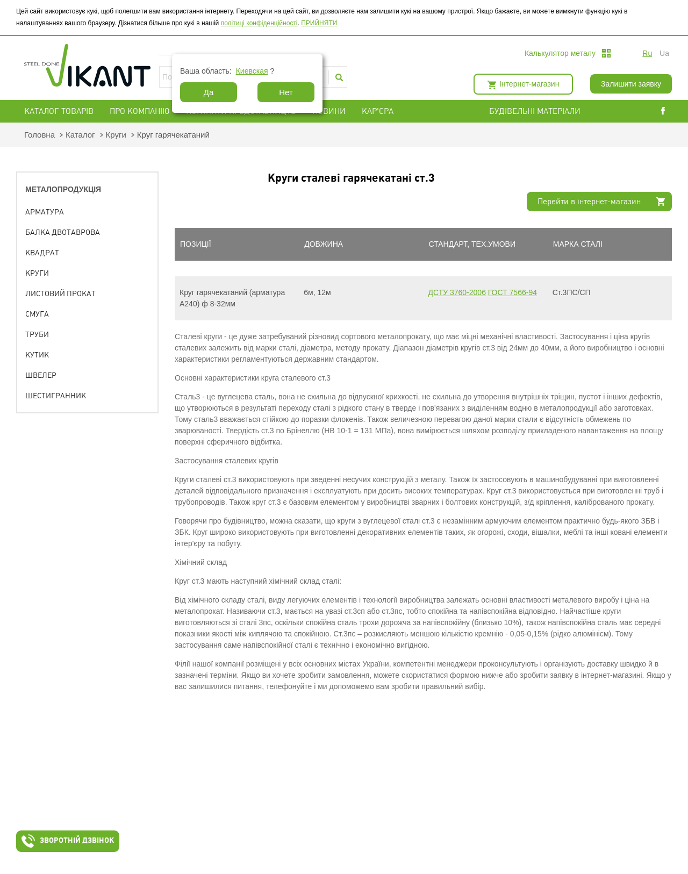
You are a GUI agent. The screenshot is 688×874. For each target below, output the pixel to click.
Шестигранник (55, 395)
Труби (37, 334)
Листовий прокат (60, 293)
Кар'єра (377, 111)
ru (647, 53)
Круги (116, 134)
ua (664, 53)
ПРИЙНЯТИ (319, 23)
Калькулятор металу (560, 53)
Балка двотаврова (62, 232)
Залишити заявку (631, 84)
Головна (39, 134)
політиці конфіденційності (259, 23)
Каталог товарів (59, 111)
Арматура (44, 212)
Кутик (37, 355)
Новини (329, 111)
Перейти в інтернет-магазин (589, 201)
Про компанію (140, 111)
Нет (286, 92)
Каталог (80, 134)
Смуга (37, 314)
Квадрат (42, 252)
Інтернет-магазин (529, 84)
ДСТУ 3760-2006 (457, 292)
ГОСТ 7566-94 (512, 292)
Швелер (40, 375)
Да (209, 92)
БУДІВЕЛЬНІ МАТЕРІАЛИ (547, 111)
